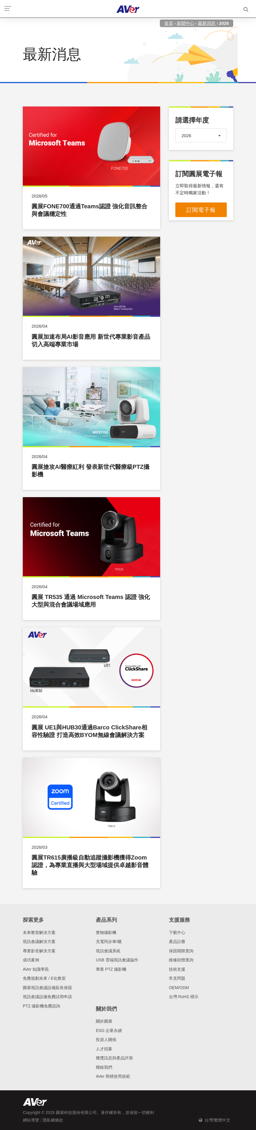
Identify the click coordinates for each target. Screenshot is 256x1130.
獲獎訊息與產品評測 (114, 1058)
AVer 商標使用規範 (113, 1076)
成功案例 (31, 960)
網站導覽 (31, 1120)
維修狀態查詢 (181, 960)
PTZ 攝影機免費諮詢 (41, 1006)
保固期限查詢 (181, 951)
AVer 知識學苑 (36, 969)
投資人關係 (106, 1039)
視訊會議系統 (108, 951)
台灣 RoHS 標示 (183, 996)
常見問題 (177, 978)
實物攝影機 (106, 932)
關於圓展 (104, 1021)
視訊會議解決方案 (39, 941)
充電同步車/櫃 (109, 941)
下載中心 (177, 932)
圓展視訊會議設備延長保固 (47, 987)
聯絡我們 (104, 1067)
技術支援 (177, 969)
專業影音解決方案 (39, 951)
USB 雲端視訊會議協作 (117, 960)
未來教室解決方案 (39, 932)
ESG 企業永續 (109, 1030)
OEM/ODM (179, 987)
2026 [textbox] (186, 135)
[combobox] (201, 135)
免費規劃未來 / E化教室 (44, 978)
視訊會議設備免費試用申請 (47, 996)
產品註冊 (177, 941)
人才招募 (104, 1049)
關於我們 (106, 1009)
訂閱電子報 (201, 210)
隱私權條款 (53, 1120)
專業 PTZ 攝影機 (111, 969)
